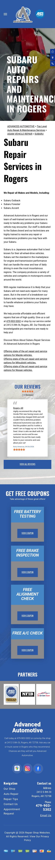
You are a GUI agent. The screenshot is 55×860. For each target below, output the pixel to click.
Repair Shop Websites (37, 832)
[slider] (27, 391)
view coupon (28, 533)
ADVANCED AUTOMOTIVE (20, 126)
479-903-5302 (13, 321)
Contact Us (11, 804)
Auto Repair (11, 793)
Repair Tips (11, 799)
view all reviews (27, 464)
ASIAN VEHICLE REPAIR (19, 134)
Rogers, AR (18, 408)
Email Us (45, 815)
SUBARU (39, 134)
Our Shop (9, 788)
